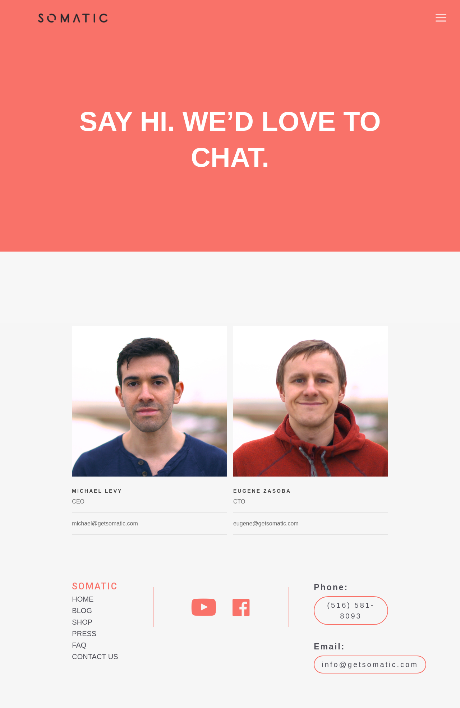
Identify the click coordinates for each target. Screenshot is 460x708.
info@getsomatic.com (370, 664)
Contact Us (95, 657)
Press (84, 634)
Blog (82, 611)
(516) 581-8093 (350, 610)
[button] (441, 19)
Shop (82, 622)
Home (82, 599)
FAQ (79, 645)
